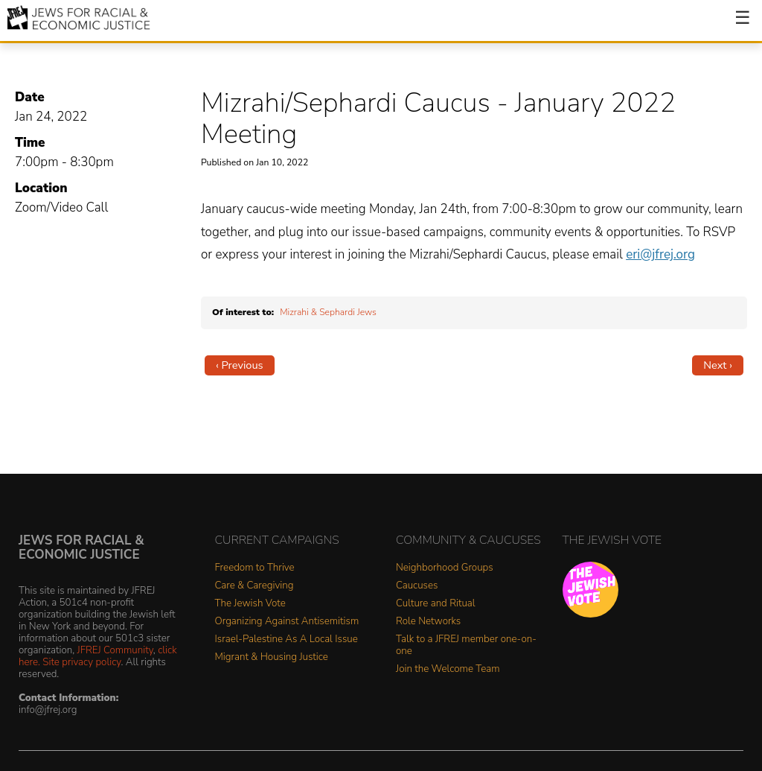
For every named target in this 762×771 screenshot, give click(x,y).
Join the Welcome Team (448, 669)
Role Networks (428, 621)
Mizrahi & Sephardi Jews (328, 312)
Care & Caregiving (254, 586)
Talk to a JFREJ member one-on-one (466, 645)
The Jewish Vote (250, 603)
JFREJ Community (115, 650)
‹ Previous (239, 365)
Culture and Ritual (436, 603)
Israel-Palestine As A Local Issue (286, 639)
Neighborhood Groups (444, 568)
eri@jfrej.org (660, 254)
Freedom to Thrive (255, 568)
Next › (717, 365)
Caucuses (417, 586)
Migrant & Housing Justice (271, 657)
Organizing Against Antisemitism (287, 621)
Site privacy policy (81, 662)
